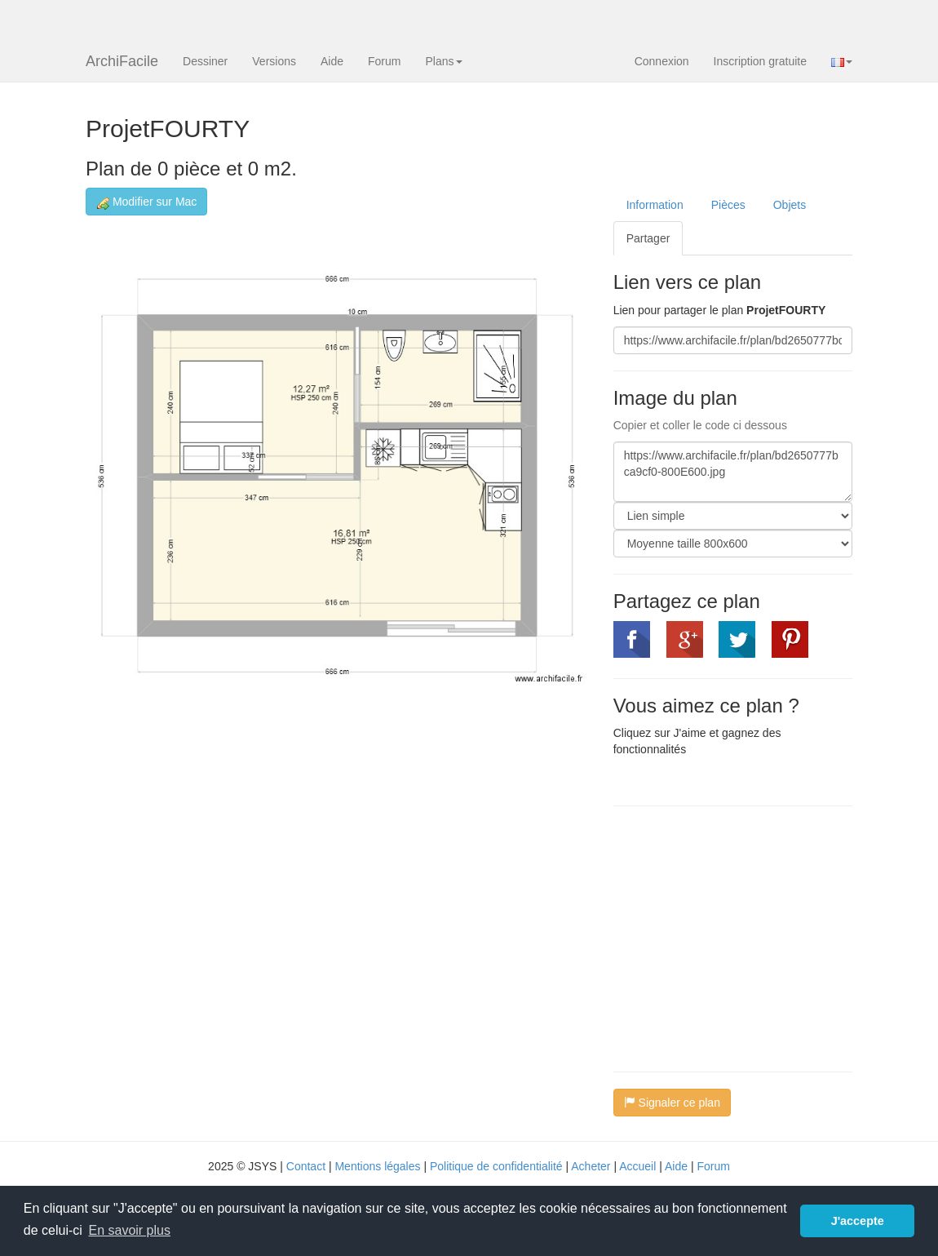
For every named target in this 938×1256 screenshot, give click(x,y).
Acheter (590, 1166)
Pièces (728, 204)
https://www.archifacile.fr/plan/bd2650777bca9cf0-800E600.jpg (732, 472)
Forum (384, 61)
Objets (789, 204)
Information (655, 204)
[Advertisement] (750, 937)
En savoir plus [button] (129, 1230)
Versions (274, 61)
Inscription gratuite (760, 61)
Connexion (662, 61)
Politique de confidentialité (496, 1166)
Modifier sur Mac (146, 202)
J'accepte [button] (857, 1220)
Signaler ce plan (672, 1102)
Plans (443, 61)
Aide (332, 61)
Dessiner (205, 61)
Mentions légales (377, 1166)
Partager (648, 238)
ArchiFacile (122, 61)
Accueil (637, 1166)
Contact (305, 1166)
